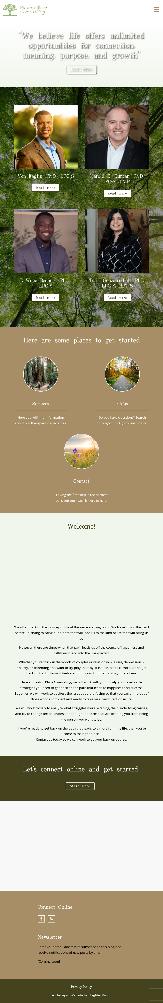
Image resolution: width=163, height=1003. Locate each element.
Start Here (80, 786)
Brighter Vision (100, 995)
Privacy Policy (81, 986)
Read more (45, 188)
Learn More (81, 69)
